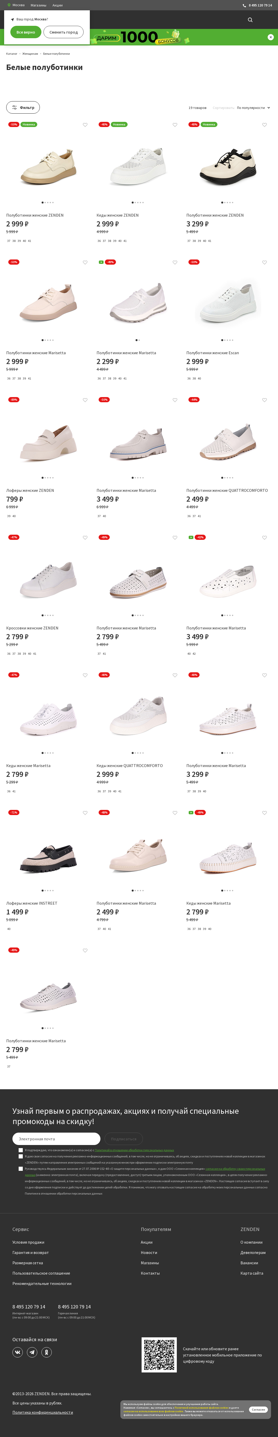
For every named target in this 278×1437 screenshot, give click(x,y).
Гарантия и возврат (30, 1252)
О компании (251, 1242)
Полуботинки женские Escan (212, 357)
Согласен (258, 1409)
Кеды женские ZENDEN (118, 215)
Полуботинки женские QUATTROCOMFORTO (227, 495)
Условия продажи (28, 1242)
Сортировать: (224, 107)
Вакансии (249, 1262)
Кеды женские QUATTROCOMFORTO (130, 770)
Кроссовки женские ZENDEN (32, 633)
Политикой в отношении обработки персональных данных (134, 1150)
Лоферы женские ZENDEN (30, 495)
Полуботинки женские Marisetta (36, 357)
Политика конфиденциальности (42, 1412)
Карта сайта (251, 1273)
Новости (149, 1252)
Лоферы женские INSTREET (31, 908)
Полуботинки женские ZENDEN (35, 215)
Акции (58, 5)
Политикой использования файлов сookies (202, 1407)
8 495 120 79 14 (257, 5)
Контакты (150, 1273)
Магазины (38, 5)
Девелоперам (253, 1252)
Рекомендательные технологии (41, 1283)
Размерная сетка (27, 1262)
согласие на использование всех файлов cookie (153, 1411)
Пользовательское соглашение (41, 1273)
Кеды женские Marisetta (28, 770)
